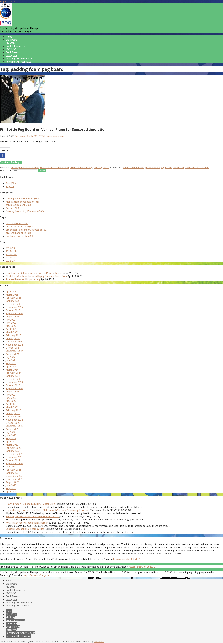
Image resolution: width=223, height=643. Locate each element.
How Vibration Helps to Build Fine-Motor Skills (30, 503)
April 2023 (11, 404)
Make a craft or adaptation (54, 167)
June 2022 (11, 435)
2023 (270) (11, 257)
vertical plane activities (197, 167)
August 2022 (12, 429)
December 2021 (14, 454)
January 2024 (13, 375)
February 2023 (13, 410)
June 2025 (11, 322)
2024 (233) (11, 254)
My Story (10, 42)
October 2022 (13, 422)
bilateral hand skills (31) (18, 232)
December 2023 (14, 379)
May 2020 (11, 488)
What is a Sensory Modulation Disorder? (27, 522)
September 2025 (14, 313)
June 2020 (11, 485)
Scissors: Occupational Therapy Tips (25, 528)
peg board (178, 167)
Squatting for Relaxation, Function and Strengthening (34, 273)
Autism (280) (12, 208)
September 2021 (14, 463)
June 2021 (11, 466)
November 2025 (14, 307)
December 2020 (14, 475)
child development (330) (18, 204)
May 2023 (11, 400)
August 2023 (12, 391)
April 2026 (11, 291)
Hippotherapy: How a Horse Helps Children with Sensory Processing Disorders (47, 510)
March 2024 (12, 369)
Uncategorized (101, 167)
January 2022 (13, 450)
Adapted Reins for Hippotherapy (23, 279)
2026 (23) (10, 248)
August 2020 (12, 482)
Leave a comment (55, 136)
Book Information (15, 46)
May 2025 (11, 325)
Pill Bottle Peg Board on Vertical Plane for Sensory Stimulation (53, 129)
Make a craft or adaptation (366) (23, 201)
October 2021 (13, 460)
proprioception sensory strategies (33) (26, 229)
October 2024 (13, 347)
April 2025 (11, 329)
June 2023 (11, 397)
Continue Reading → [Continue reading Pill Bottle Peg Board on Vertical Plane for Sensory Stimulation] (11, 162)
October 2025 (13, 310)
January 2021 (13, 472)
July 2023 (10, 394)
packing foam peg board (158, 167)
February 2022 (13, 447)
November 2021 (14, 457)
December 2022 (14, 416)
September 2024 (14, 350)
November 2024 (14, 344)
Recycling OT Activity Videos (20, 58)
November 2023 (14, 382)
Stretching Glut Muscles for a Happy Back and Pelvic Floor (36, 276)
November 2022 (14, 419)
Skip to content (8, 1)
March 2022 (12, 444)
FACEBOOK (11, 49)
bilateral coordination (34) (19, 226)
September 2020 (14, 479)
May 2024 (11, 363)
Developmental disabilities (25, 167)
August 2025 (12, 316)
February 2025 (13, 335)
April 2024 (11, 366)
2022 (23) (10, 260)
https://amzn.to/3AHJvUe (36, 575)
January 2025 (13, 338)
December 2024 (14, 341)
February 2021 (13, 469)
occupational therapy (81, 167)
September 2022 (14, 425)
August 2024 (12, 354)
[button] (2, 155)
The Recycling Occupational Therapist (20, 28)
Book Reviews (13, 52)
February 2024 (13, 372)
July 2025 (10, 319)
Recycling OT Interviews (18, 61)
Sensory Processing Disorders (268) (25, 211)
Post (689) (11, 183)
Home (9, 36)
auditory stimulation (133, 167)
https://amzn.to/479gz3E (142, 566)
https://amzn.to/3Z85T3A (126, 559)
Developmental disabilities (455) (23, 198)
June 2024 (11, 360)
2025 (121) (11, 251)
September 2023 (14, 388)
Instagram (11, 55)
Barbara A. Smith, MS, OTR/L (30, 136)
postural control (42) (17, 223)
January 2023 (13, 413)
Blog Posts (11, 39)
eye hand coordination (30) (20, 236)
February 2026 (13, 297)
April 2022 (11, 441)
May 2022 (11, 438)
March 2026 (12, 294)
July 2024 (10, 357)
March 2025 (12, 332)
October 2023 (13, 385)
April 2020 (11, 491)
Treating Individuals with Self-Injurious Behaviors (32, 516)
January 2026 (13, 300)
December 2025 (14, 304)
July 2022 (10, 432)
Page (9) (10, 186)
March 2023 (12, 407)
